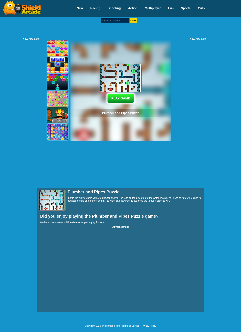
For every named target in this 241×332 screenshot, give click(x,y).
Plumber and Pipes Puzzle (118, 216)
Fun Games (73, 222)
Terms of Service (130, 325)
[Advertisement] (120, 26)
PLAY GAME (120, 98)
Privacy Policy (148, 325)
